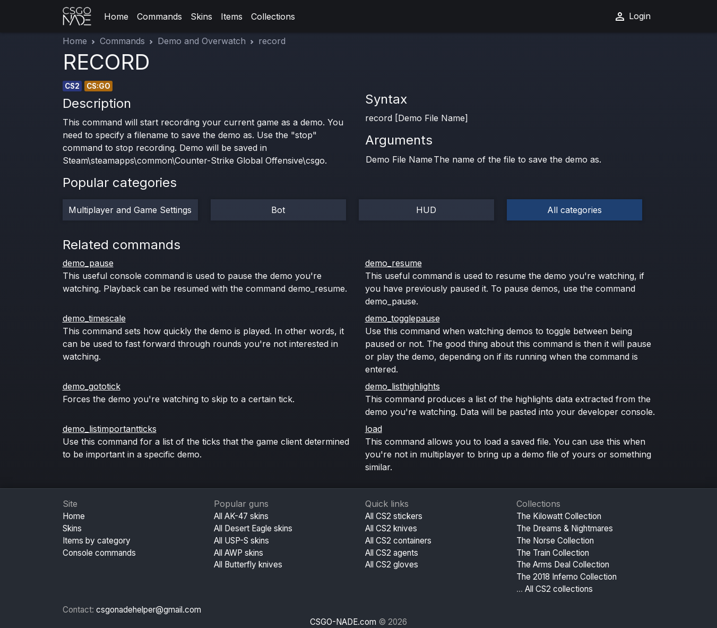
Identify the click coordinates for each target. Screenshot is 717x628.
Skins (201, 16)
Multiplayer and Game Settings (130, 210)
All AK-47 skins (241, 516)
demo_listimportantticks (110, 428)
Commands (159, 16)
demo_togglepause (402, 318)
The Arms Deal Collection (562, 564)
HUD (426, 210)
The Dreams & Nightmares (564, 528)
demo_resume (393, 263)
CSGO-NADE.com (343, 622)
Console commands (99, 553)
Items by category (97, 541)
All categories (574, 210)
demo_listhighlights (402, 386)
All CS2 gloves (391, 564)
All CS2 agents (391, 553)
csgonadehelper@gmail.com (148, 610)
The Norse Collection (555, 541)
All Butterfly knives (248, 564)
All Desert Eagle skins (253, 528)
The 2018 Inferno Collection (566, 577)
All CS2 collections (559, 589)
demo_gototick (91, 386)
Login (632, 16)
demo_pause (88, 263)
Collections (273, 16)
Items (232, 16)
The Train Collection (552, 553)
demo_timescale (94, 318)
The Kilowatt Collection (558, 516)
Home (116, 16)
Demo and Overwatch (202, 41)
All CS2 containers (398, 541)
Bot (278, 210)
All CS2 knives (391, 528)
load (373, 428)
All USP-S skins (241, 541)
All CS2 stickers (393, 516)
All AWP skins (238, 553)
